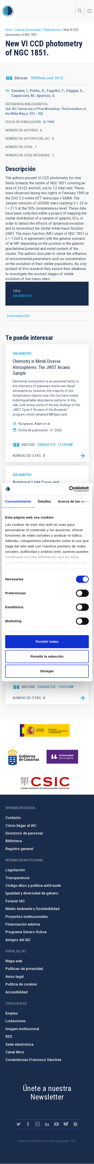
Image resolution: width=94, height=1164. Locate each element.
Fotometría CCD (18, 316)
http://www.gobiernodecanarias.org (23, 757)
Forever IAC (15, 901)
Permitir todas (47, 641)
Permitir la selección (47, 656)
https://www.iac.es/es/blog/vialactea (75, 1124)
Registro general (19, 849)
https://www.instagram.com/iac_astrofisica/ (37, 1124)
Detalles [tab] (44, 501)
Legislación (15, 870)
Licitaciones (15, 1021)
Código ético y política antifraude (33, 885)
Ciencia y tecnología (28, 30)
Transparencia (17, 878)
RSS (8, 1036)
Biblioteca (13, 841)
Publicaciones (52, 30)
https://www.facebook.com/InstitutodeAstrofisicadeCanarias (28, 1124)
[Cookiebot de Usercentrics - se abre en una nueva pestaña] (69, 489)
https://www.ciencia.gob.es (45, 730)
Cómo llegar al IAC (20, 825)
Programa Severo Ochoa (26, 932)
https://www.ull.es (63, 757)
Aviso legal (14, 976)
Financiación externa (22, 924)
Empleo (11, 1013)
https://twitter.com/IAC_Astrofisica (18, 1124)
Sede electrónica (19, 1044)
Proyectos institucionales (26, 917)
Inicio (8, 30)
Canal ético (14, 1052)
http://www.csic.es (45, 783)
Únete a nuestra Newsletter (47, 1093)
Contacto (13, 818)
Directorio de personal (24, 833)
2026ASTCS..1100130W (56, 687)
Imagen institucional (22, 1029)
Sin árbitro (22, 296)
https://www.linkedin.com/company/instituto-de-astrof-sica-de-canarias (47, 1124)
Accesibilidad (16, 992)
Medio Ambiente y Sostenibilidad (32, 909)
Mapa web (13, 961)
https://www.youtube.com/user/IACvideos (56, 1124)
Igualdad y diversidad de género (31, 893)
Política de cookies (21, 984)
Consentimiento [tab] (18, 501)
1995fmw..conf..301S (46, 78)
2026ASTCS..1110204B (55, 444)
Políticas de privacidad (24, 969)
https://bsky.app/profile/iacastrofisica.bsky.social (66, 1124)
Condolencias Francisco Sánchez (33, 1060)
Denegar (47, 671)
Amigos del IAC (18, 940)
